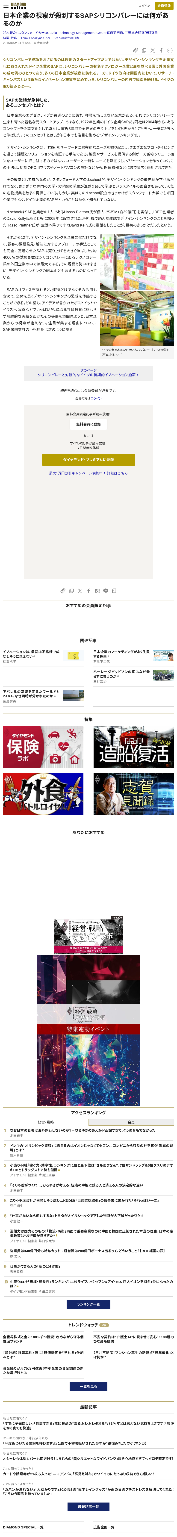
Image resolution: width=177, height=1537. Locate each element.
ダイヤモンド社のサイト (86, 1469)
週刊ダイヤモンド (80, 1485)
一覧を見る (88, 1289)
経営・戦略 (10, 38)
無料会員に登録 (88, 424)
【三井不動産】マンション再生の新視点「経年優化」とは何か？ (133, 1258)
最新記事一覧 (88, 1410)
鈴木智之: (80, 33)
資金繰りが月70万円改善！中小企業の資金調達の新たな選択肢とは (43, 1273)
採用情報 (141, 1493)
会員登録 (164, 6)
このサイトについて (20, 1478)
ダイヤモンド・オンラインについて (31, 1469)
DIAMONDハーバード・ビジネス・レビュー (96, 1493)
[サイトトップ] (17, 6)
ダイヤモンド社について (152, 1469)
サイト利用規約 (18, 1501)
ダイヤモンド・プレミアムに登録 (88, 460)
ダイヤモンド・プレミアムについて (29, 1485)
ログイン (144, 5)
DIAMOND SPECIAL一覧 (23, 1430)
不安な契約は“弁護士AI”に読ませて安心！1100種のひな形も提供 (133, 1242)
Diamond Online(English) (86, 1478)
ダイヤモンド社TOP (148, 1478)
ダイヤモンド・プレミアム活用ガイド (31, 1493)
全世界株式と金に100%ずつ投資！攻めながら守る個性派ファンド (43, 1242)
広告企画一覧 (104, 1430)
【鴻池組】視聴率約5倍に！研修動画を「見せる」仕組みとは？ (43, 1258)
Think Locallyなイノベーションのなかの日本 (50, 38)
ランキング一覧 (88, 1207)
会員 (131, 1025)
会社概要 (141, 1485)
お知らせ (141, 1501)
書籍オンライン (79, 1501)
